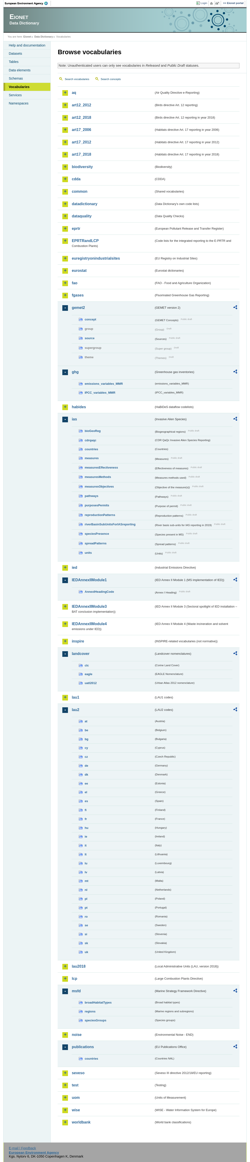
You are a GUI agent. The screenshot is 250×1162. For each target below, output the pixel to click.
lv (86, 872)
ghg (75, 372)
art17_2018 (81, 154)
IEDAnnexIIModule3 (89, 606)
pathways (91, 496)
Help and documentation (27, 45)
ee (86, 783)
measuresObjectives (99, 486)
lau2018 (79, 966)
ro (86, 916)
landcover (81, 654)
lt (85, 854)
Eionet (27, 36)
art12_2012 (81, 105)
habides (79, 407)
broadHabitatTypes (98, 1002)
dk (86, 774)
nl (86, 890)
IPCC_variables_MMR (100, 392)
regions (90, 1011)
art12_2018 (81, 117)
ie (86, 836)
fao (74, 283)
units (88, 552)
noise (77, 1035)
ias (74, 419)
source (89, 338)
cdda (76, 179)
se (86, 925)
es (86, 801)
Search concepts (111, 79)
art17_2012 (81, 142)
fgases (78, 295)
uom (76, 1098)
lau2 (75, 710)
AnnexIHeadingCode (99, 591)
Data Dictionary (43, 36)
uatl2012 (91, 683)
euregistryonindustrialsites (96, 258)
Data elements (19, 70)
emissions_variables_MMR (104, 383)
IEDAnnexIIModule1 (89, 580)
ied (74, 567)
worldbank (81, 1122)
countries (91, 449)
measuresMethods (98, 477)
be (86, 730)
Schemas (16, 78)
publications (83, 1047)
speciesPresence (97, 533)
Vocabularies (19, 87)
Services (15, 95)
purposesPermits (97, 505)
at (86, 721)
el (86, 792)
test (75, 1085)
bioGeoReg (93, 431)
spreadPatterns (95, 543)
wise (76, 1110)
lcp (74, 979)
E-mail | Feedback (22, 1148)
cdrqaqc (90, 440)
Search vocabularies (77, 79)
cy (86, 748)
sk (86, 943)
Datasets (15, 53)
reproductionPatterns (100, 515)
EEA (28, 3)
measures (92, 458)
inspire (78, 641)
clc (87, 665)
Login (204, 3)
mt (86, 881)
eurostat (79, 271)
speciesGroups (95, 1020)
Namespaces (18, 103)
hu (86, 828)
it (85, 845)
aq (74, 93)
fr (86, 819)
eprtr (76, 229)
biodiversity (82, 167)
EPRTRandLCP (85, 241)
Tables (14, 62)
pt (86, 907)
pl (86, 898)
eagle (88, 674)
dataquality (81, 216)
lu (86, 863)
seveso (78, 1073)
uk (86, 952)
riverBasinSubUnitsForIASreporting (110, 524)
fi (85, 810)
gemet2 (78, 308)
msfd (76, 991)
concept (90, 319)
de (86, 765)
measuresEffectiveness (101, 467)
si (86, 934)
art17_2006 (81, 130)
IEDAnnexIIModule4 (89, 624)
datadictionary (84, 204)
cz (86, 756)
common (79, 191)
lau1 (75, 697)
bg (86, 739)
